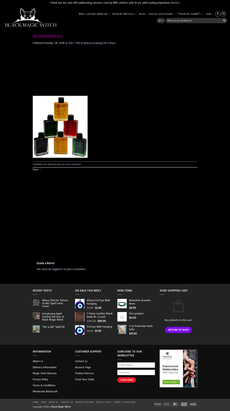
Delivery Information (45, 367)
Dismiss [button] (175, 2)
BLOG (142, 14)
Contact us (81, 361)
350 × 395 (74, 43)
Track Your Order (84, 379)
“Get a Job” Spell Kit (53, 326)
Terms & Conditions (44, 385)
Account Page (83, 367)
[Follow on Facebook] (217, 14)
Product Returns (84, 373)
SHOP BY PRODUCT (124, 14)
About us (38, 361)
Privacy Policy (40, 379)
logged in (57, 269)
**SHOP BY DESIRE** (190, 14)
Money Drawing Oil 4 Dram (99, 43)
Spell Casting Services (94, 14)
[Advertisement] (115, 68)
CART (210, 14)
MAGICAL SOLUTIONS (161, 14)
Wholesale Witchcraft (45, 391)
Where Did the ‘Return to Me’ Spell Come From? (55, 303)
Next (37, 169)
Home (36, 402)
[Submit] (224, 20)
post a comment (73, 164)
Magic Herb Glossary (45, 373)
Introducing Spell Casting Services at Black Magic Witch (53, 316)
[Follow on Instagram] (223, 14)
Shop (43, 402)
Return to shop (178, 329)
